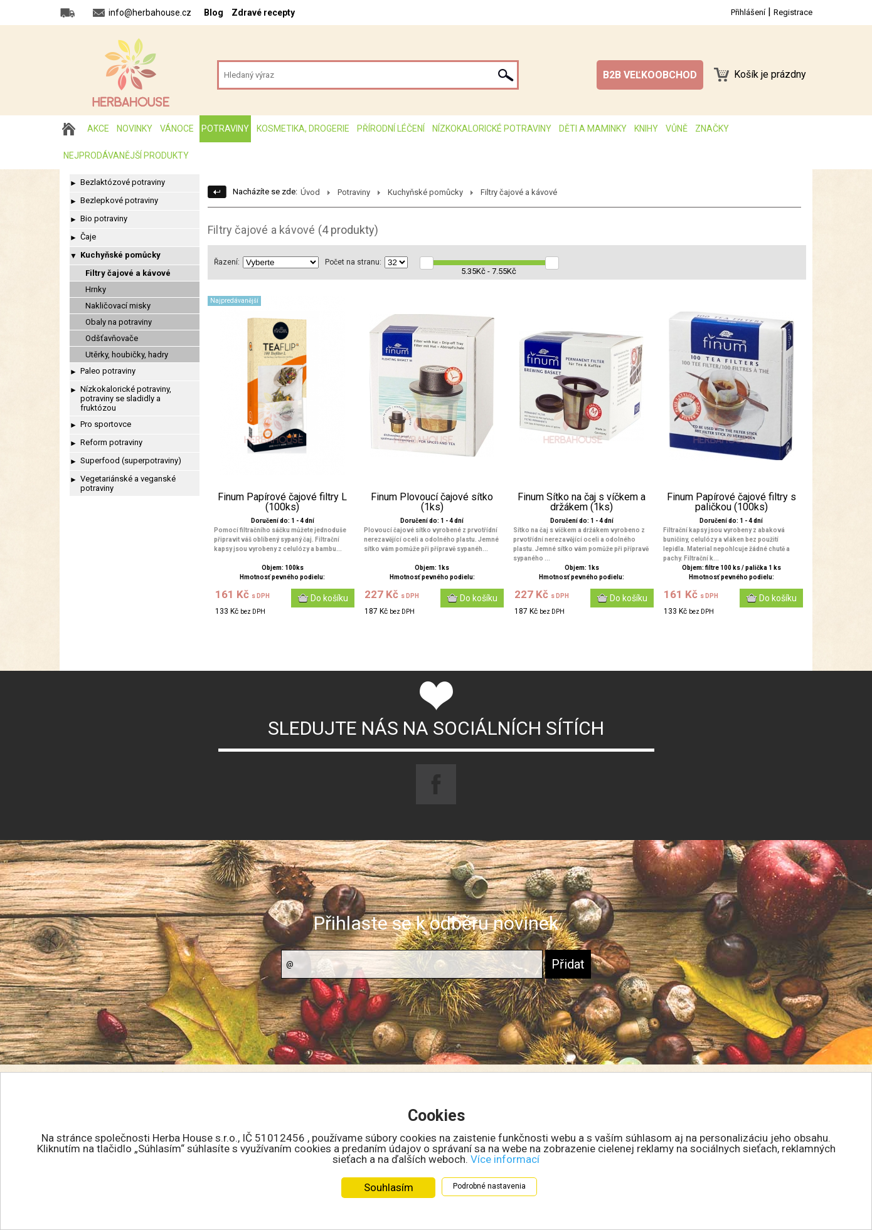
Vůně (677, 129)
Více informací (505, 1159)
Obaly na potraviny (118, 322)
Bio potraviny (103, 218)
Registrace (793, 12)
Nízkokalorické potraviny (491, 129)
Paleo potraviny (108, 371)
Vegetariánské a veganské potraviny (128, 483)
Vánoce (177, 129)
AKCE (98, 129)
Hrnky (95, 289)
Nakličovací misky (118, 305)
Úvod (310, 192)
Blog (213, 13)
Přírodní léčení (391, 129)
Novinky (134, 129)
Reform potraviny (111, 442)
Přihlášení (748, 12)
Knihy (646, 129)
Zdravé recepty (263, 13)
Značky (712, 129)
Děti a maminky (593, 129)
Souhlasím (388, 1187)
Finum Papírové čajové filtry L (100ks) (282, 502)
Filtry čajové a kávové (128, 273)
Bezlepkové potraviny (119, 200)
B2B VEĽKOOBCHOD (650, 75)
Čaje (88, 236)
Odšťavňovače (111, 338)
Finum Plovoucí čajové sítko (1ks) (432, 502)
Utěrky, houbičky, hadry (126, 354)
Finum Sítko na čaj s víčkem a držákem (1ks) (582, 502)
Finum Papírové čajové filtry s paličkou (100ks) (731, 502)
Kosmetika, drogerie (303, 129)
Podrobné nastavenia (489, 1186)
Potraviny (225, 129)
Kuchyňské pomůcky (120, 255)
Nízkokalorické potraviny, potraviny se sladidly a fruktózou (125, 398)
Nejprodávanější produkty (126, 155)
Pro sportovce (105, 424)
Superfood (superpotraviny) (130, 460)
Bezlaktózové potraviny (122, 182)
